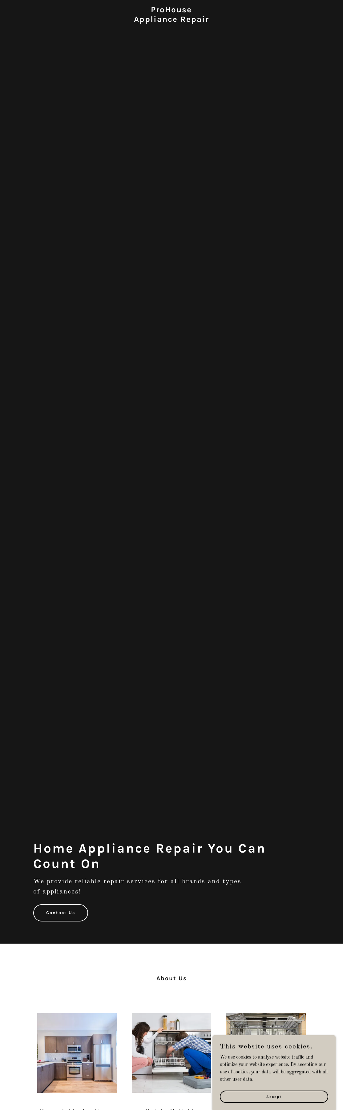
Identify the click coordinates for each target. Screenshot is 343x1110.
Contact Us (60, 912)
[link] (171, 20)
